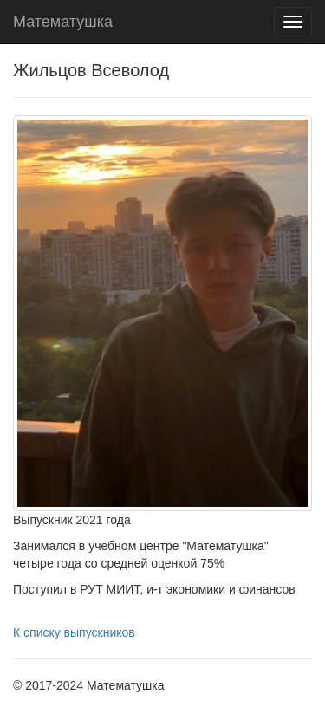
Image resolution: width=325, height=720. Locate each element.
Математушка (63, 21)
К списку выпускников (74, 632)
